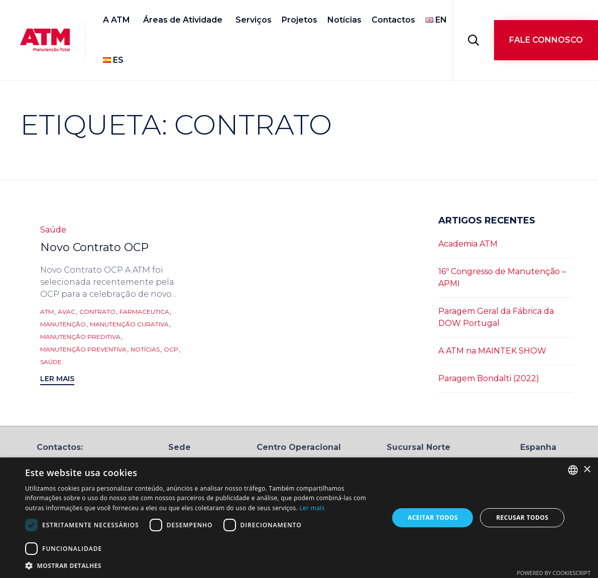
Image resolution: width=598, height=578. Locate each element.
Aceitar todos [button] (433, 517)
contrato (97, 311)
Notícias (344, 20)
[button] (546, 40)
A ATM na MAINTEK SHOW (492, 351)
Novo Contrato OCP (94, 247)
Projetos (299, 20)
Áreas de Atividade (182, 20)
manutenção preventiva (83, 349)
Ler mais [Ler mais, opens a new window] (312, 508)
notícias (145, 349)
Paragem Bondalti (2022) (488, 378)
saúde (51, 362)
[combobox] (573, 470)
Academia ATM (468, 244)
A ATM (116, 20)
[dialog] (299, 517)
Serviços (253, 20)
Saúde (53, 230)
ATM (47, 311)
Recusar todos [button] (522, 517)
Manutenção (63, 324)
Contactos (393, 20)
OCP (171, 349)
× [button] (586, 470)
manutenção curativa (129, 324)
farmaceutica (144, 311)
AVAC (66, 311)
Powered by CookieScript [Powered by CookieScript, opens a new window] (553, 572)
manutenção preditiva (80, 336)
